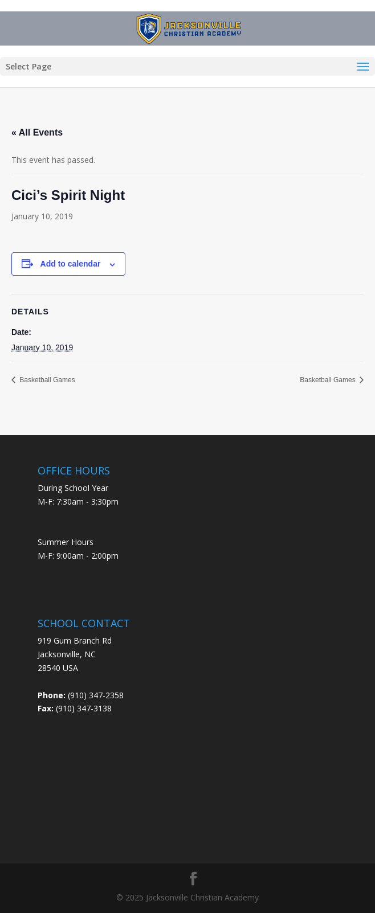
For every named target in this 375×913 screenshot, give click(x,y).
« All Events (37, 132)
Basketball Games (46, 380)
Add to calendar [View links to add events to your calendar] (70, 263)
